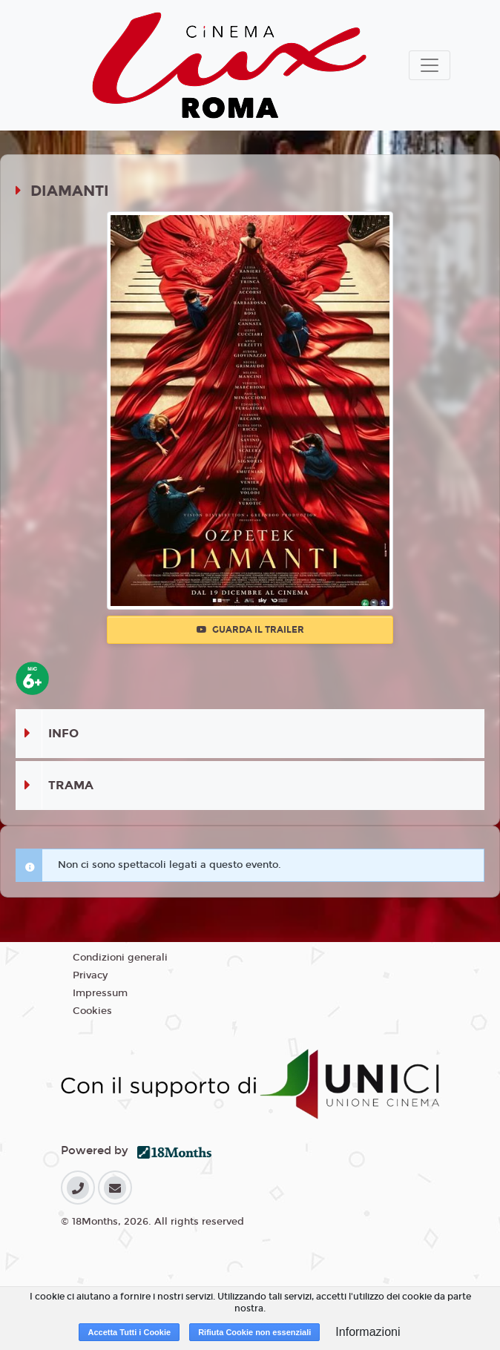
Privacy (90, 975)
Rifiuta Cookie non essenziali (254, 1332)
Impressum (100, 993)
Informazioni (367, 1332)
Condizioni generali (120, 958)
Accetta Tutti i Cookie (129, 1332)
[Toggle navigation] (429, 65)
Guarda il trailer (250, 630)
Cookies (92, 1011)
